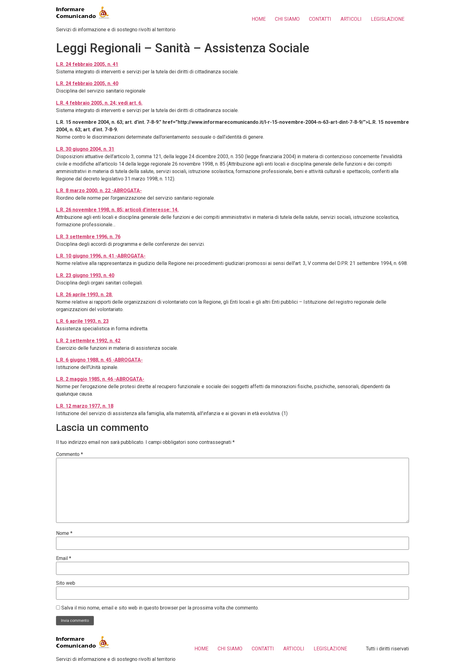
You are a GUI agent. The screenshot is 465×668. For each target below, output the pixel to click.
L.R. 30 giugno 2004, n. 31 (85, 149)
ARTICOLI (351, 19)
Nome (64, 533)
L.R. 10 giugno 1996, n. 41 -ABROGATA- (101, 256)
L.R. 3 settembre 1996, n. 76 (88, 237)
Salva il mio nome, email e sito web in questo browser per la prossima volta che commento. (160, 607)
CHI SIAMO (287, 19)
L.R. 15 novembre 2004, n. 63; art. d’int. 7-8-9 (107, 122)
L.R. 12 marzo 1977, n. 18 (84, 406)
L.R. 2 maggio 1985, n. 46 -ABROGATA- (100, 379)
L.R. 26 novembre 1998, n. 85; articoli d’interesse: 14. (117, 210)
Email (63, 558)
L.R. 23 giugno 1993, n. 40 (85, 275)
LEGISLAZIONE (387, 19)
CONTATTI (320, 19)
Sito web (65, 583)
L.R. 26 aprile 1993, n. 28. (84, 294)
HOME (259, 19)
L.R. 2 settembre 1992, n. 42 (88, 341)
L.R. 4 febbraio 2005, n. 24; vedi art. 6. (99, 103)
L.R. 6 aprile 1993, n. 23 (82, 321)
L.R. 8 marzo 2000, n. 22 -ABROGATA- (99, 190)
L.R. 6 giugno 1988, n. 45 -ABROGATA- (99, 360)
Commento (69, 454)
